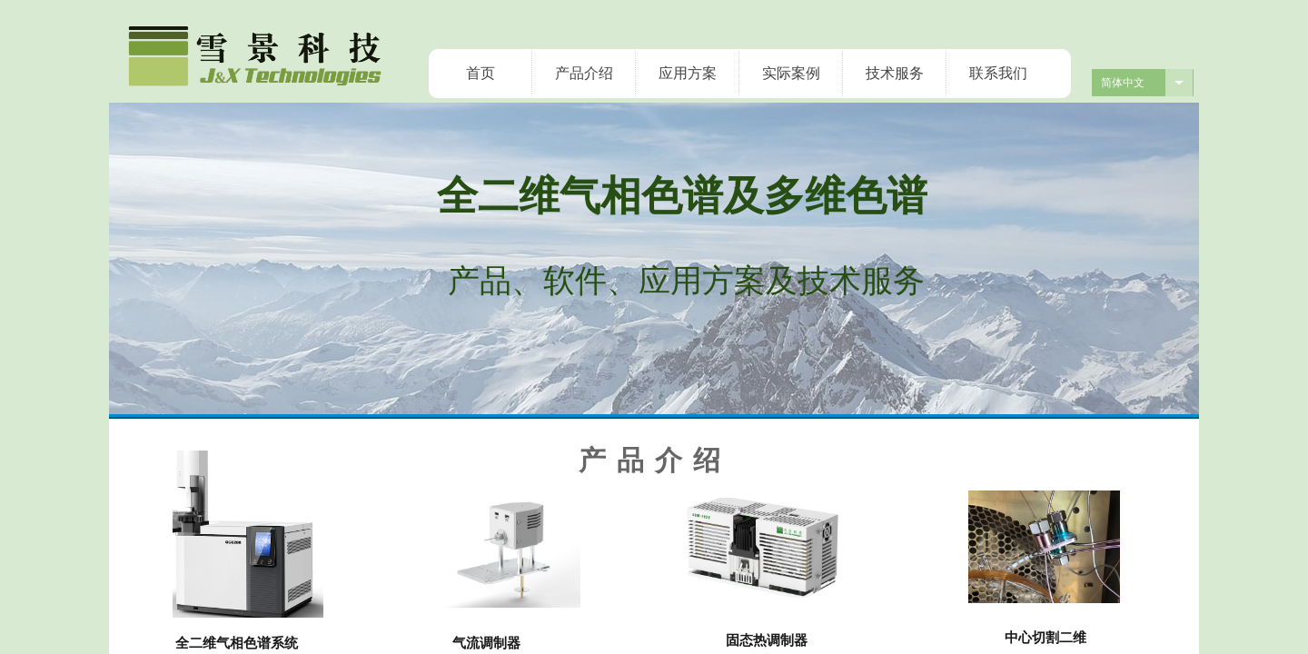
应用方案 (688, 73)
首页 (480, 73)
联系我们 (998, 73)
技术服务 (895, 73)
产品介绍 (584, 73)
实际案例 (791, 73)
